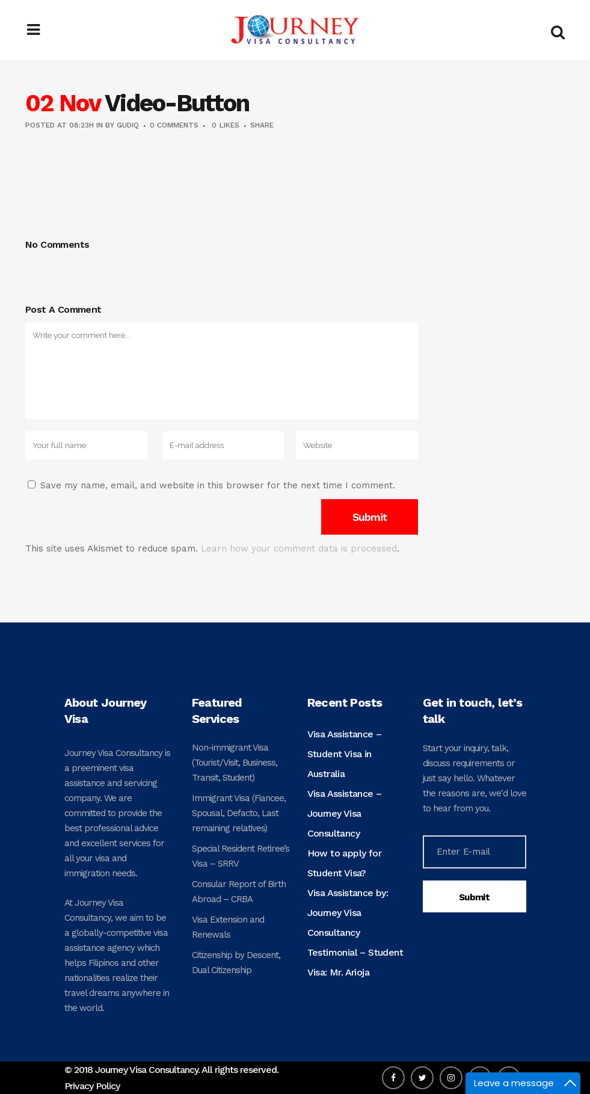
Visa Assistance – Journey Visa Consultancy (344, 813)
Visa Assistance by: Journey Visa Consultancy (348, 912)
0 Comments (174, 125)
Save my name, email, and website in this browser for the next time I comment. (217, 485)
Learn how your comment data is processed (299, 548)
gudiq (128, 125)
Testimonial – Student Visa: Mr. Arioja (355, 962)
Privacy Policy (92, 1086)
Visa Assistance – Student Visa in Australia (344, 753)
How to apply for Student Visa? (344, 863)
